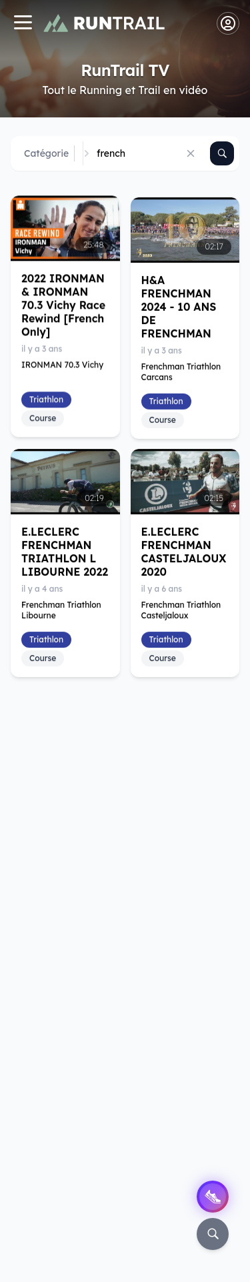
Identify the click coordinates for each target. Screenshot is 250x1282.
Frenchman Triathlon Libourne (61, 610)
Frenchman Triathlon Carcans (181, 372)
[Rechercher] (222, 153)
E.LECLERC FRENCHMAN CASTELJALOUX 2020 (184, 551)
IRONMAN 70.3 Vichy (62, 365)
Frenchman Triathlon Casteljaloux (181, 610)
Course (42, 418)
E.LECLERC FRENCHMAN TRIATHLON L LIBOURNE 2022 (64, 551)
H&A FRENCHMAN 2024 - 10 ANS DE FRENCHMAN (179, 306)
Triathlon (46, 399)
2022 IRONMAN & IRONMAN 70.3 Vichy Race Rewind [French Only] (63, 304)
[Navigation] (23, 23)
